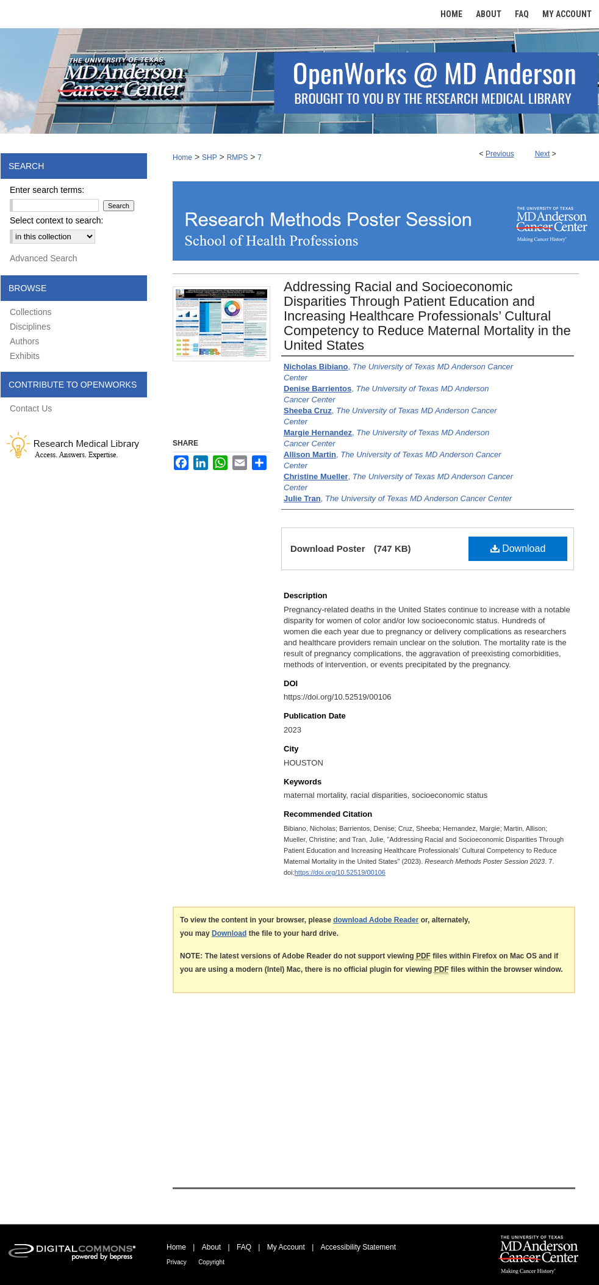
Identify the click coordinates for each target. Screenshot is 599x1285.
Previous (500, 154)
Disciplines (30, 326)
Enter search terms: (47, 190)
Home (182, 157)
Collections (30, 312)
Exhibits (25, 356)
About (211, 1247)
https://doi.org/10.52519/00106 (340, 872)
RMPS (237, 157)
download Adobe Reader (375, 920)
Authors (24, 341)
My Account (286, 1247)
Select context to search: (56, 220)
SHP (209, 157)
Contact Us (31, 408)
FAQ (244, 1247)
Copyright (211, 1262)
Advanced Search (43, 258)
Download (518, 548)
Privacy (177, 1262)
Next (542, 154)
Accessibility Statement (358, 1247)
